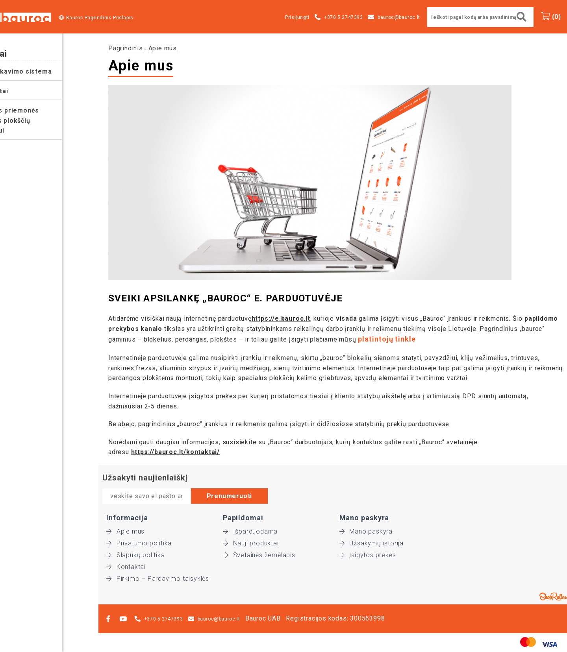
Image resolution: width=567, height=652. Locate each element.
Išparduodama (250, 531)
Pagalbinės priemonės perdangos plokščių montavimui (39, 120)
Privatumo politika (139, 543)
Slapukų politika (135, 555)
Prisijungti (297, 17)
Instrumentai (24, 91)
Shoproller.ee (553, 596)
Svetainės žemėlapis (259, 555)
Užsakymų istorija (371, 543)
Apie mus (162, 48)
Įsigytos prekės (367, 555)
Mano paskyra (366, 531)
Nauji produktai (251, 543)
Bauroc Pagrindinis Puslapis (99, 17)
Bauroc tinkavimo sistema (45, 71)
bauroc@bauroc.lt (399, 17)
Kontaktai (126, 567)
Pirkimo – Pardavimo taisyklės (157, 578)
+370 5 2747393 (343, 17)
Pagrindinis (125, 48)
